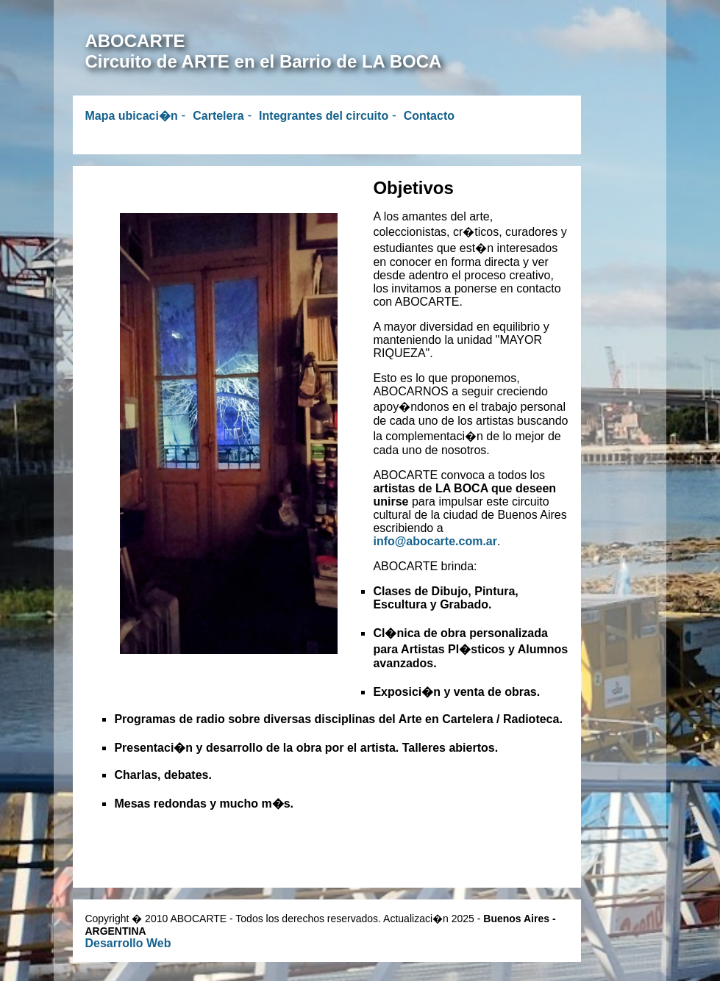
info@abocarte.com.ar (435, 541)
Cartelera (218, 115)
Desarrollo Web (128, 943)
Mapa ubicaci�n (131, 115)
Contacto (429, 115)
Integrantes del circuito (323, 115)
